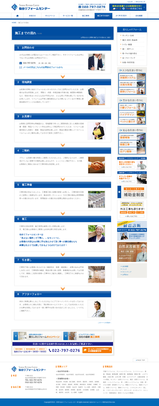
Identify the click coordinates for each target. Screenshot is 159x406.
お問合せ (125, 274)
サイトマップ (126, 272)
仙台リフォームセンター (68, 402)
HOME (14, 23)
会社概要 (125, 266)
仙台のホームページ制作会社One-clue (102, 402)
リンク (124, 269)
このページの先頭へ (104, 323)
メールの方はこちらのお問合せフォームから (43, 67)
